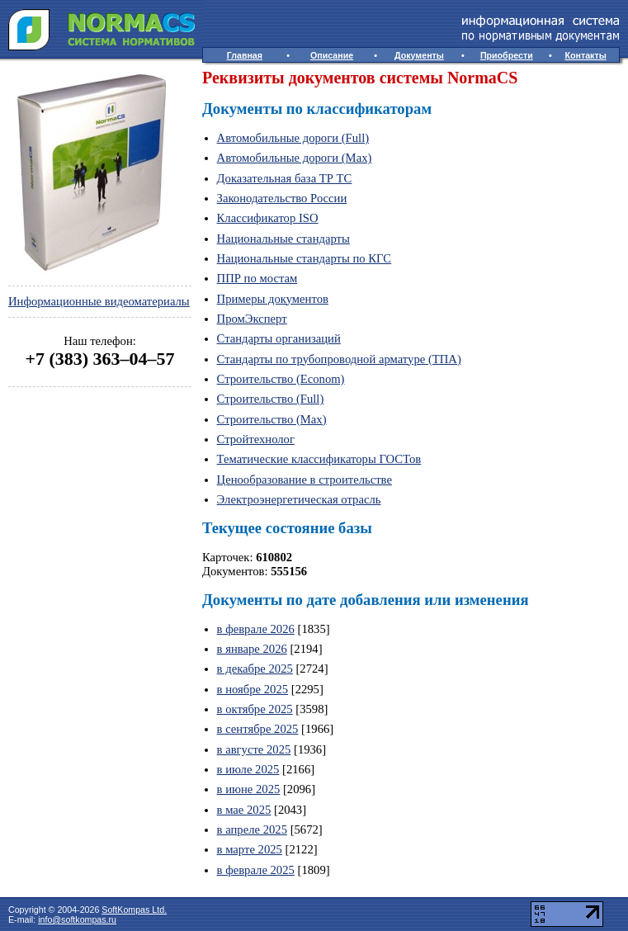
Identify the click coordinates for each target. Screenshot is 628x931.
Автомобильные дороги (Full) (293, 137)
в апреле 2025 (252, 829)
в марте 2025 (249, 849)
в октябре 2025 (255, 709)
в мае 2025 (244, 809)
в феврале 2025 (256, 870)
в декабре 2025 (255, 668)
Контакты (586, 55)
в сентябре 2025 (258, 728)
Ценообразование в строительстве (304, 479)
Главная (244, 55)
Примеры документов (272, 298)
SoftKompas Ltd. (134, 909)
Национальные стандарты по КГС (304, 258)
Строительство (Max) (272, 419)
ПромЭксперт (252, 318)
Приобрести (506, 55)
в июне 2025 (249, 789)
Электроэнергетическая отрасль (299, 499)
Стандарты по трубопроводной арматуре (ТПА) (339, 359)
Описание (331, 55)
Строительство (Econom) (281, 378)
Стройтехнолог (256, 439)
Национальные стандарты (283, 238)
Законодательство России (282, 198)
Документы (419, 55)
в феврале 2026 (256, 629)
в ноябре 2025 (253, 689)
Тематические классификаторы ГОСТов (319, 459)
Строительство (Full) (270, 398)
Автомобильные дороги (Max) (294, 157)
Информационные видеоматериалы (99, 301)
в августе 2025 (254, 749)
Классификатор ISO (268, 217)
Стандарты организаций (279, 338)
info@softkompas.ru (77, 919)
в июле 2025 (248, 769)
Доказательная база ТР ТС (284, 178)
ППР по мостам (257, 278)
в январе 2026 (252, 648)
